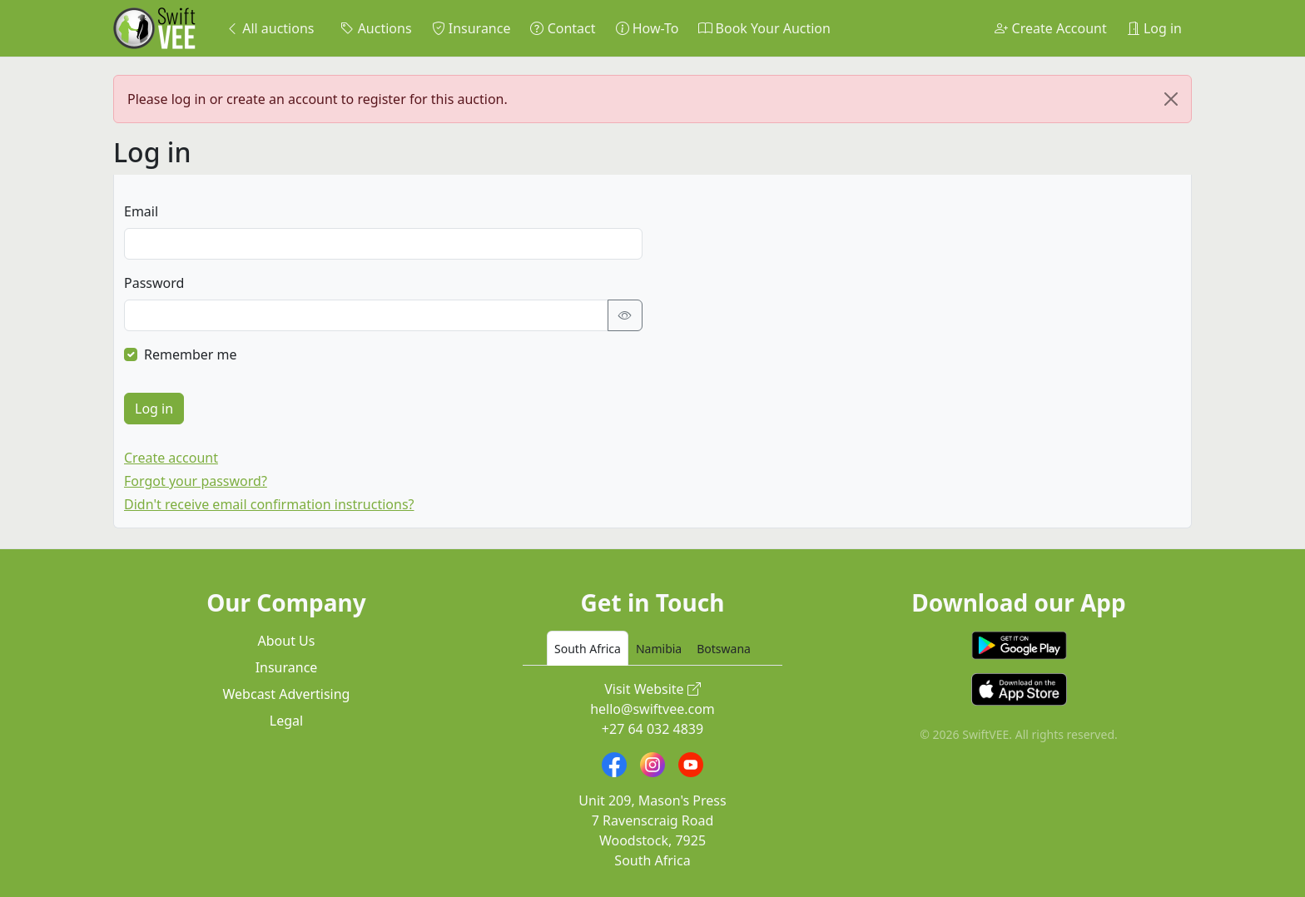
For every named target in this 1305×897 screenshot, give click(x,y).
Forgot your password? (195, 481)
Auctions (375, 28)
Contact (562, 28)
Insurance (471, 28)
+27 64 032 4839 (652, 729)
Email (141, 211)
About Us (286, 641)
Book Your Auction (764, 28)
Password (154, 283)
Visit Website (652, 689)
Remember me (190, 354)
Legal (286, 720)
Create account (171, 457)
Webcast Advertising (286, 694)
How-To (647, 28)
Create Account (1050, 28)
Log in (1154, 28)
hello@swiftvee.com (652, 709)
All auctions (270, 28)
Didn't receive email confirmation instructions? (269, 504)
